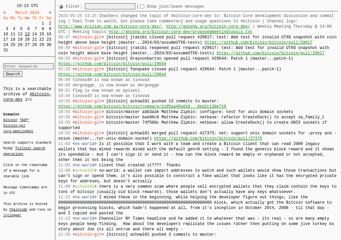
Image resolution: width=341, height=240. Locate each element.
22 (41, 39)
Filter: (75, 6)
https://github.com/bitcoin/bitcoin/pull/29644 (112, 64)
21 (34, 39)
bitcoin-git (14, 125)
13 (27, 34)
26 (20, 45)
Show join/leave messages (187, 6)
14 (34, 34)
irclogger (12, 211)
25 (13, 45)
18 (13, 39)
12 (20, 34)
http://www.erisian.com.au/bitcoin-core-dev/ (110, 26)
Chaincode (18, 205)
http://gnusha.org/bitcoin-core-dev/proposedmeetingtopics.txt (180, 32)
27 (27, 45)
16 (49, 34)
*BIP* (24, 120)
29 (41, 45)
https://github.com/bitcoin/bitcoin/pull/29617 (258, 42)
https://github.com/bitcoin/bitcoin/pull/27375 (208, 138)
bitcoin (10, 120)
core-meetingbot (18, 131)
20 (27, 39)
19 (20, 39)
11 (13, 34)
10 (5, 34)
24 (5, 45)
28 (34, 45)
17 (5, 39)
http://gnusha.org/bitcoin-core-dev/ (208, 26)
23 (49, 39)
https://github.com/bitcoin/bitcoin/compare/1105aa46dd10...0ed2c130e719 (142, 106)
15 (41, 34)
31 (5, 50)
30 (49, 45)
